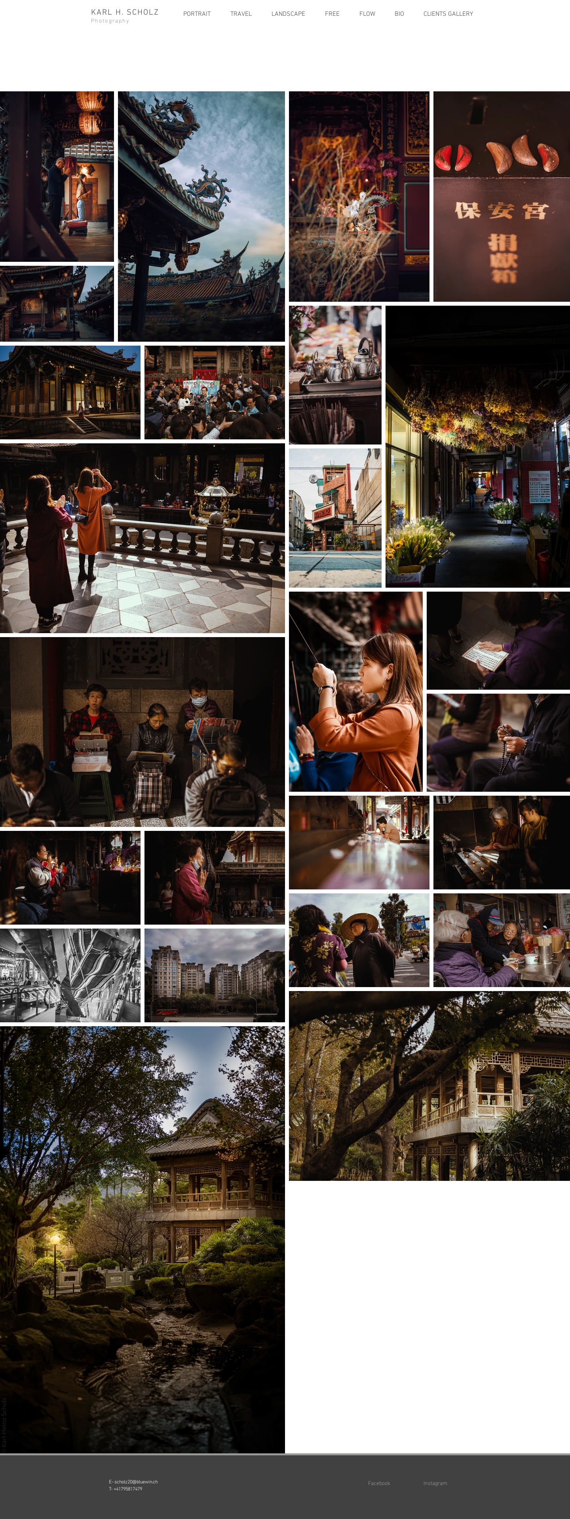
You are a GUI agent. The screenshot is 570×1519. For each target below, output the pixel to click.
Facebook (379, 1482)
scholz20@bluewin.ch (136, 1481)
